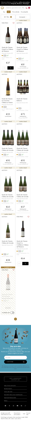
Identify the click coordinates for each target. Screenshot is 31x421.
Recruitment (8, 388)
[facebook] (5, 406)
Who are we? (8, 391)
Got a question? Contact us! (15, 379)
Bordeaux (19, 3)
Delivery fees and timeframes (13, 394)
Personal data (28, 413)
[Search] (15, 7)
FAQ (24, 413)
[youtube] (17, 406)
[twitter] (9, 406)
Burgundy (13, 3)
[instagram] (13, 406)
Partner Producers (10, 397)
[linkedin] (21, 406)
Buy (4, 12)
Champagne (26, 3)
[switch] (12, 312)
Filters (8, 17)
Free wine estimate (10, 385)
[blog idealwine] (25, 406)
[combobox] (23, 17)
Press (5, 400)
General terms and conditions (17, 413)
